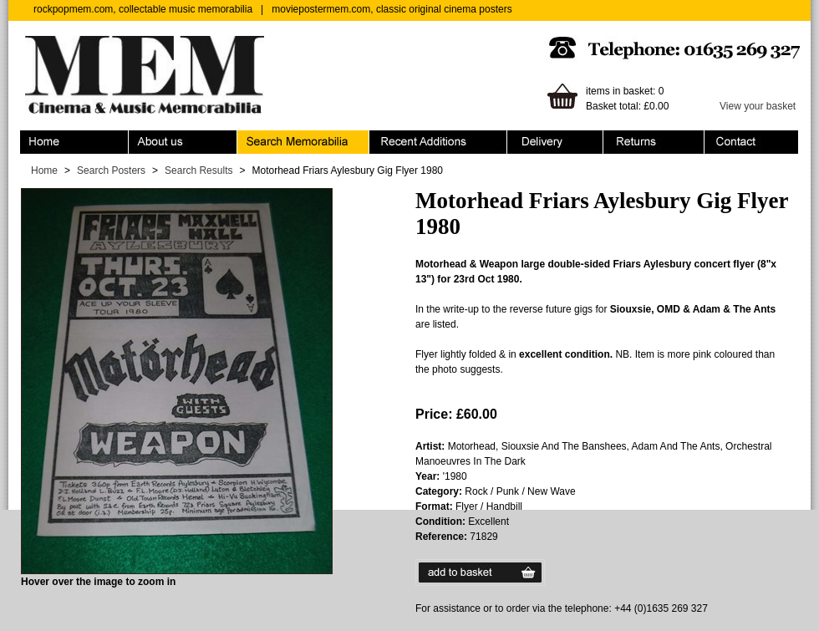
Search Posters (111, 170)
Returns (654, 142)
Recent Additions (438, 142)
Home (74, 142)
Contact (751, 142)
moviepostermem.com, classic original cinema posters (391, 9)
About (183, 142)
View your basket (758, 106)
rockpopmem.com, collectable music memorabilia (142, 9)
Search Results (198, 170)
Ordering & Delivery (555, 142)
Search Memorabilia (303, 142)
